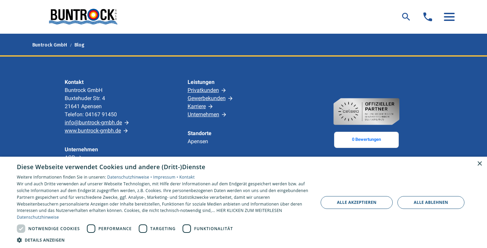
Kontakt (187, 177)
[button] (449, 17)
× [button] (479, 163)
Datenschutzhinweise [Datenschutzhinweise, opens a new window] (38, 217)
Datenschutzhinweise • (130, 177)
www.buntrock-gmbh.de (93, 130)
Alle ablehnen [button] (431, 202)
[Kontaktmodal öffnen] (427, 16)
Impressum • (166, 177)
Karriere (197, 106)
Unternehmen (203, 114)
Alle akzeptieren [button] (357, 202)
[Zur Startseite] (82, 17)
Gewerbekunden (207, 98)
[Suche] (406, 16)
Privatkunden (203, 90)
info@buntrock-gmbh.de (93, 122)
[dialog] (243, 202)
